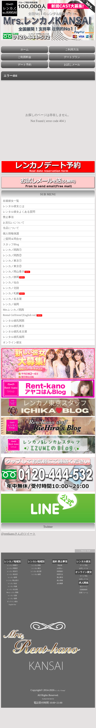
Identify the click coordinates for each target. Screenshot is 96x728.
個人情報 (60, 601)
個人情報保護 (12, 238)
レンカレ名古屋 (36, 592)
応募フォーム (83, 613)
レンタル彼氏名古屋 (16, 350)
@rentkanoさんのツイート (18, 554)
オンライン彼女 (13, 362)
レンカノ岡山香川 (18, 282)
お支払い (60, 589)
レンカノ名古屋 (13, 313)
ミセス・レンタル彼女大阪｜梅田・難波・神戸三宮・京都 (83, 1)
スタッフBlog (12, 251)
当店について (12, 232)
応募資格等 (83, 610)
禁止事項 (9, 220)
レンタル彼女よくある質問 (21, 213)
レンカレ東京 (36, 589)
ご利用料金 (24, 57)
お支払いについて (15, 226)
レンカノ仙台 (12, 294)
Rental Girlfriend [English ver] (24, 331)
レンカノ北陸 (12, 300)
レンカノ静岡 (15, 288)
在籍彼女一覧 (12, 201)
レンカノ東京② (13, 275)
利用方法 (60, 595)
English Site (12, 625)
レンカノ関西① (13, 257)
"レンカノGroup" (59, 711)
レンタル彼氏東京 (15, 344)
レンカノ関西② (13, 263)
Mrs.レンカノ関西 (15, 325)
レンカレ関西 (36, 586)
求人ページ (83, 607)
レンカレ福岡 (36, 595)
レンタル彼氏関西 (15, 337)
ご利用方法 (72, 49)
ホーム (24, 49)
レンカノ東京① (13, 269)
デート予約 (24, 64)
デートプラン (72, 57)
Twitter (48, 547)
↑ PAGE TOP (85, 571)
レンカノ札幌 (15, 306)
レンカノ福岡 (12, 319)
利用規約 (60, 592)
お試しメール (72, 64)
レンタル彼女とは (15, 207)
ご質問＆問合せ (13, 244)
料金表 (60, 586)
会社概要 (60, 604)
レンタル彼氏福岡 (15, 356)
